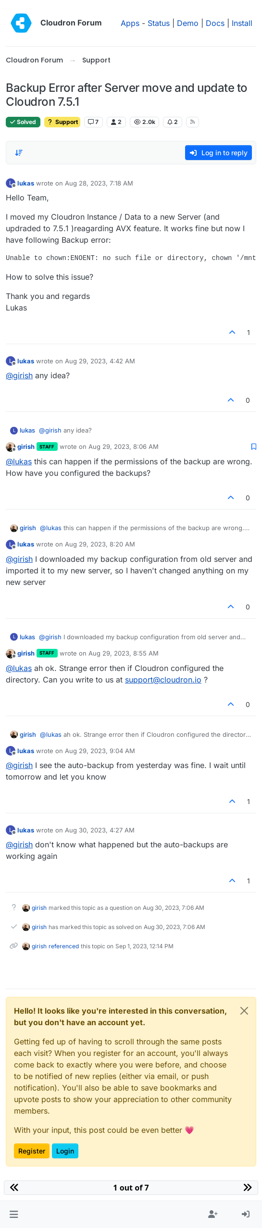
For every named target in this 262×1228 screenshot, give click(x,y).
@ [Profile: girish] (19, 375)
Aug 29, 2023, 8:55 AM (123, 653)
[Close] (244, 1010)
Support (62, 121)
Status (159, 23)
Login (65, 1151)
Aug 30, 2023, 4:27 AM (100, 830)
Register (31, 1151)
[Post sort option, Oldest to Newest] (18, 153)
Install (242, 23)
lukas (25, 183)
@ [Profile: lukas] (19, 461)
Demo (188, 23)
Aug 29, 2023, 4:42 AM (100, 361)
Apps (130, 23)
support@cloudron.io (163, 679)
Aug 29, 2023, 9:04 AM (100, 751)
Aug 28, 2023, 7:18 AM (99, 183)
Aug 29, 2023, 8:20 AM (100, 544)
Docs (215, 23)
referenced (64, 946)
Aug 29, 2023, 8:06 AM (123, 446)
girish (26, 446)
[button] (14, 1214)
